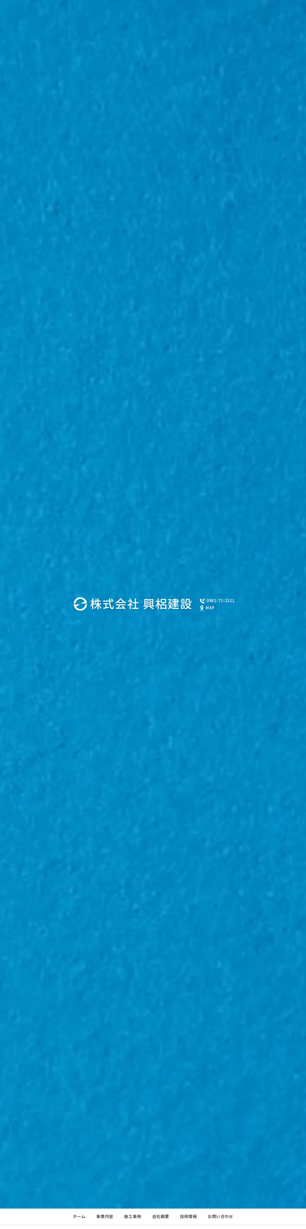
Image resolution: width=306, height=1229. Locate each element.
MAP (210, 608)
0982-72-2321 (220, 600)
